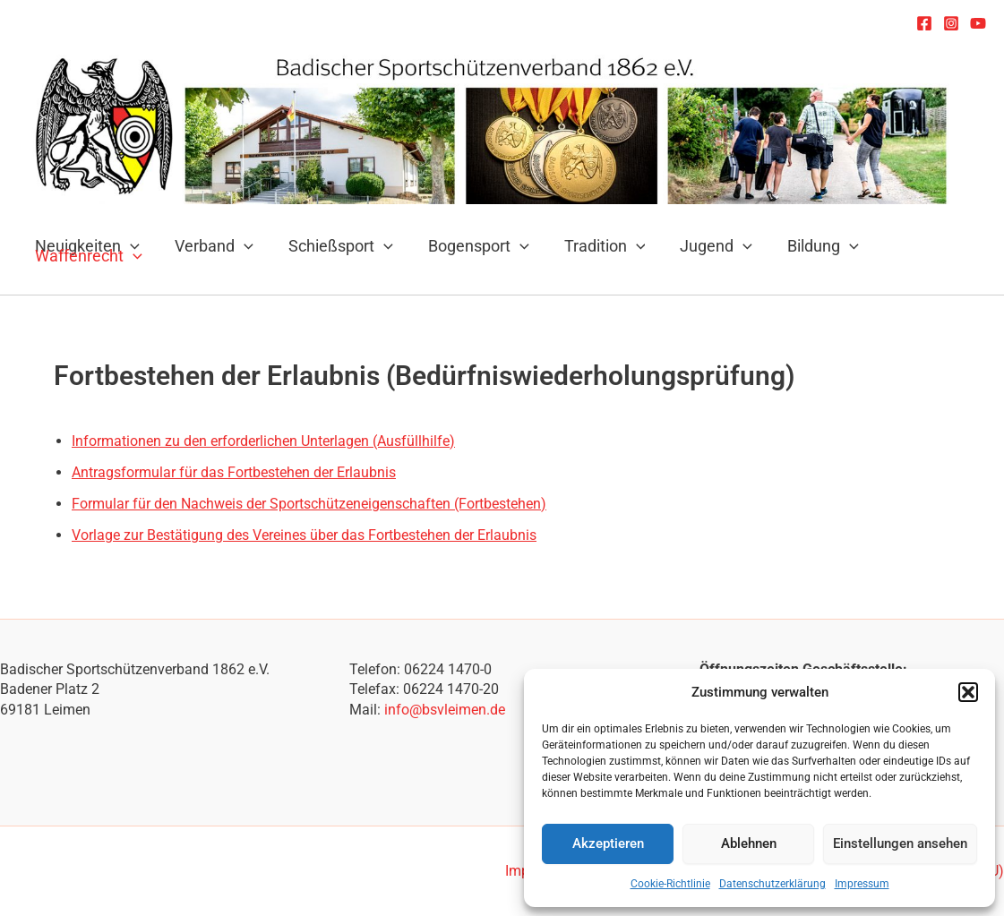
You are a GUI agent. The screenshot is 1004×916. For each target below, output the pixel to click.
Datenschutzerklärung (772, 883)
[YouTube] (978, 23)
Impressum (862, 883)
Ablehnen (749, 843)
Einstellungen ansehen (900, 843)
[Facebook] (924, 23)
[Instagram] (951, 23)
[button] (968, 692)
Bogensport (468, 247)
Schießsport (334, 247)
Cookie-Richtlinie (670, 883)
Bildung (806, 247)
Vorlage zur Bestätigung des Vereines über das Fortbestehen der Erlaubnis (304, 535)
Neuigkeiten (86, 247)
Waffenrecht (88, 256)
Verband (210, 247)
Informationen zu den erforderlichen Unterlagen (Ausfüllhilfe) (263, 440)
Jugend (701, 247)
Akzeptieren (608, 843)
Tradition (592, 247)
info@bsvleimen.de (444, 709)
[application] (240, 247)
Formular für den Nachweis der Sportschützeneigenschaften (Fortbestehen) (309, 503)
